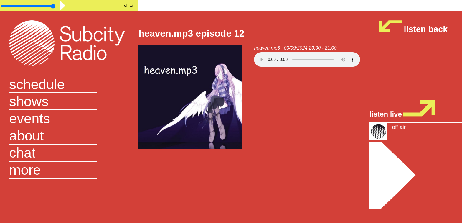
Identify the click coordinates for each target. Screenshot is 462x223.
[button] (69, 170)
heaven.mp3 (267, 47)
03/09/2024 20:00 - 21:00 (310, 47)
